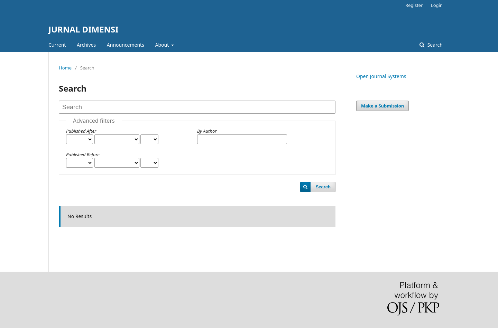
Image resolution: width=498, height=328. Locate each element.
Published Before (83, 154)
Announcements (125, 44)
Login (437, 5)
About (162, 44)
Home (65, 68)
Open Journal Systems (381, 76)
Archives (86, 44)
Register (414, 5)
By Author (206, 131)
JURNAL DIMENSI (83, 29)
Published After (81, 131)
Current (57, 44)
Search (434, 44)
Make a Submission (382, 106)
